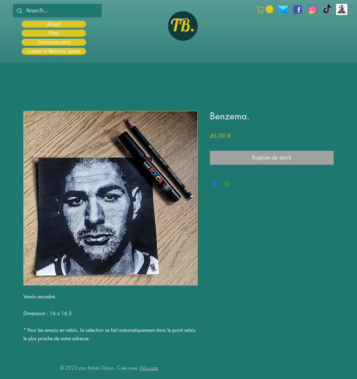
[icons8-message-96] (283, 9)
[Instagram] (312, 9)
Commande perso (54, 42)
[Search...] (56, 10)
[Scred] (341, 9)
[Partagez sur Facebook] (214, 184)
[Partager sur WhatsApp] (227, 184)
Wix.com (148, 367)
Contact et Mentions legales (54, 51)
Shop (54, 33)
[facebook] (297, 9)
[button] (265, 9)
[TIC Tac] (327, 9)
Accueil (54, 24)
